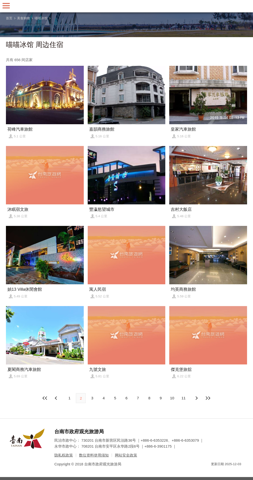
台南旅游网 (126, 6)
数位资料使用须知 (94, 455)
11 (184, 398)
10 (172, 398)
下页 (57, 398)
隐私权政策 (63, 455)
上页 (196, 398)
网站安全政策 (126, 455)
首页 (9, 18)
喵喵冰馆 (41, 18)
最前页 (45, 398)
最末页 (208, 398)
